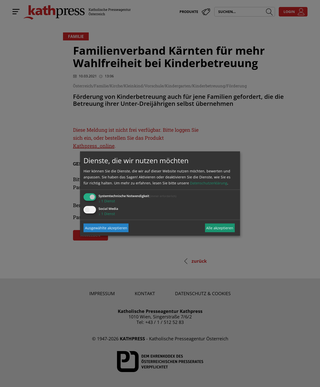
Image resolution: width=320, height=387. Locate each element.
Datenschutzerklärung (208, 183)
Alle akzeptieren (219, 227)
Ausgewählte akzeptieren (106, 227)
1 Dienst (106, 201)
